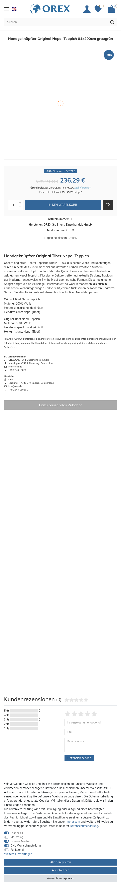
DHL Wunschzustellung (25, 845)
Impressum (73, 821)
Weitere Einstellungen (18, 854)
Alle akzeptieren (60, 862)
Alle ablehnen (60, 870)
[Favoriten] (99, 9)
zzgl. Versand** (82, 187)
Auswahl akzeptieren (60, 878)
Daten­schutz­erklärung (84, 826)
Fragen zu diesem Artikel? (60, 238)
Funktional (17, 850)
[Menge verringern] (20, 207)
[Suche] (112, 22)
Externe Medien (20, 841)
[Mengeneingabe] (13, 205)
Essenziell (16, 833)
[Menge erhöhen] (20, 203)
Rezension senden (79, 758)
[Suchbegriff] (55, 22)
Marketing (16, 837)
